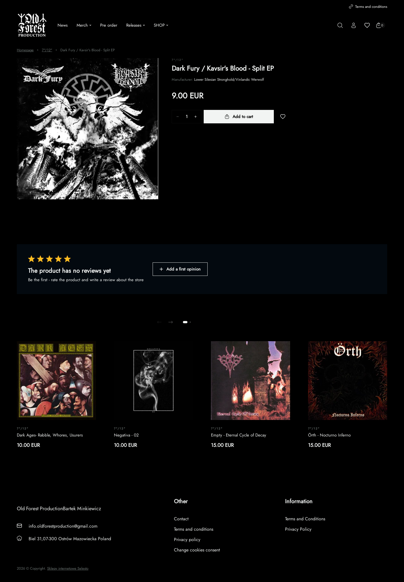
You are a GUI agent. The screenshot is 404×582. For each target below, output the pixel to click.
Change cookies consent (197, 550)
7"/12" (47, 50)
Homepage (25, 50)
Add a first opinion (180, 269)
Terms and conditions (368, 6)
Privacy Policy (298, 529)
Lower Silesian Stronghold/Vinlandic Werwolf (229, 79)
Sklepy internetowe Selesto (67, 568)
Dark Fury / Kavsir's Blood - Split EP (87, 50)
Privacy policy (187, 539)
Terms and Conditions (305, 519)
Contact (181, 519)
